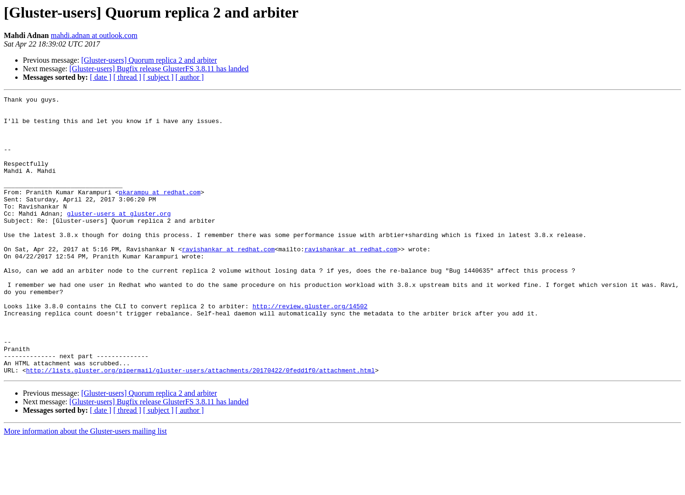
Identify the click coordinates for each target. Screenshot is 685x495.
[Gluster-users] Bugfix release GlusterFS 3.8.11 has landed (159, 69)
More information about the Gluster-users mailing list (85, 487)
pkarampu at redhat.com (160, 212)
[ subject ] (158, 77)
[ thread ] (127, 77)
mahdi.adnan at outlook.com (94, 35)
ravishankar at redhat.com (228, 280)
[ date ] (100, 77)
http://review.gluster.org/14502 (310, 348)
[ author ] (190, 77)
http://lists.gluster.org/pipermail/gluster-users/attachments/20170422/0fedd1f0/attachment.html (200, 425)
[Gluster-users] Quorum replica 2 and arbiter (149, 60)
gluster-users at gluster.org (119, 237)
